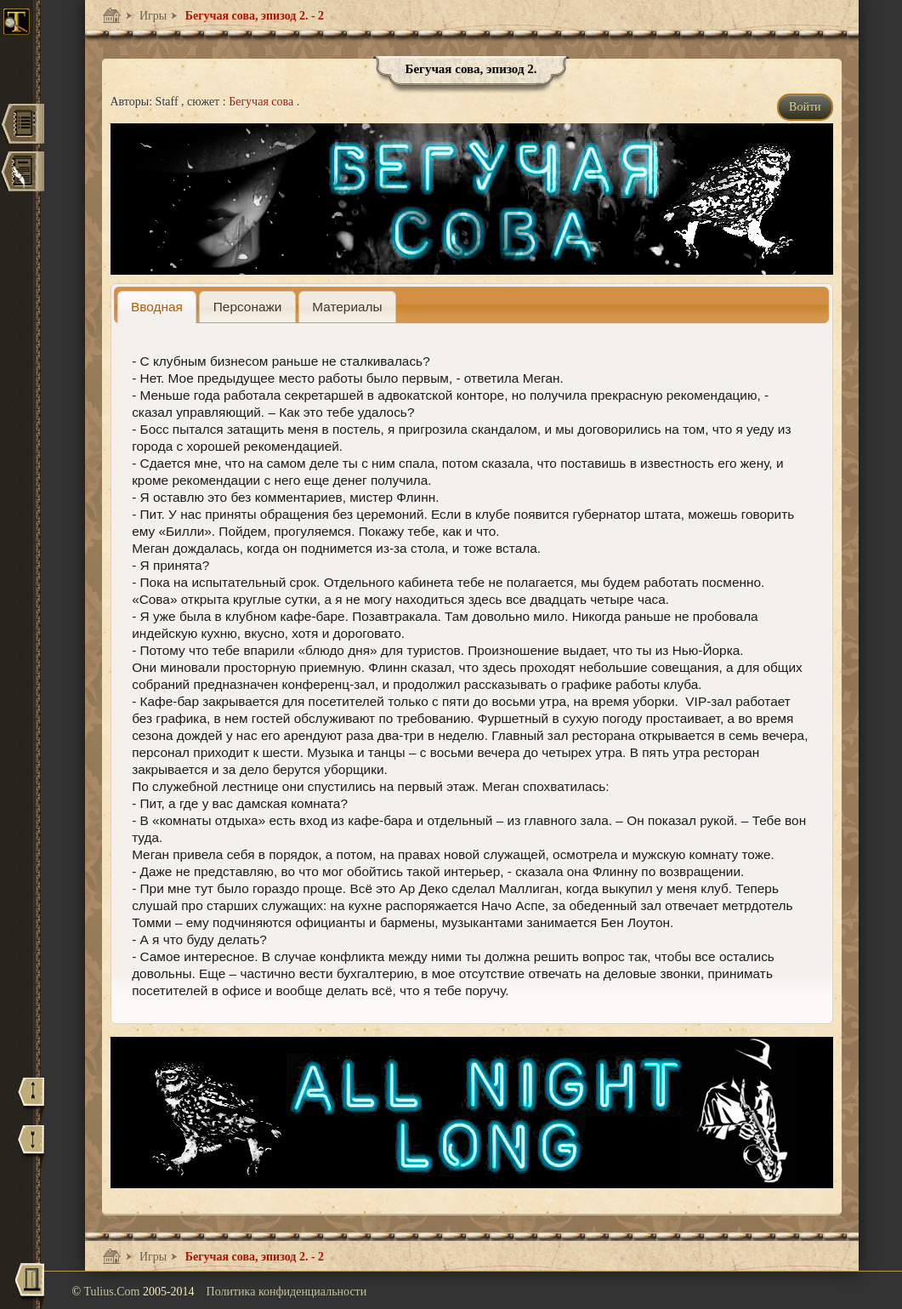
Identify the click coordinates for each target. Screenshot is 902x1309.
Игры (152, 15)
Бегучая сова (263, 101)
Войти (804, 106)
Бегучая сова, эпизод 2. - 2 (253, 15)
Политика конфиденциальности (287, 1291)
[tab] (157, 306)
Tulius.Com (113, 1291)
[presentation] (157, 307)
